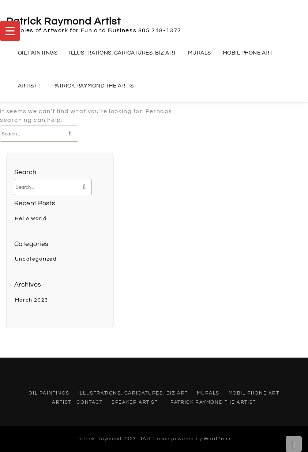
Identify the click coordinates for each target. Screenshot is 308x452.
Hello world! (31, 218)
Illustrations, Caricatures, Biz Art (122, 53)
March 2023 (31, 300)
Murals (199, 53)
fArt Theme (155, 438)
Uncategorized (36, 259)
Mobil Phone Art (248, 53)
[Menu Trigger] (10, 31)
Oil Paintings (38, 53)
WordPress (218, 438)
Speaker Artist (135, 402)
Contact (89, 402)
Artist (27, 86)
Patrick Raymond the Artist (94, 86)
